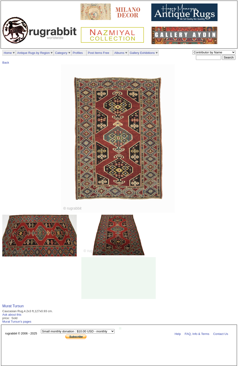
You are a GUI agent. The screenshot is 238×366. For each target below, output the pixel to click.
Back (5, 62)
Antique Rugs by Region (33, 53)
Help (178, 333)
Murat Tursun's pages (16, 321)
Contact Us (220, 333)
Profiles (78, 53)
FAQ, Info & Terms (197, 333)
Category (61, 53)
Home (8, 53)
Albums (119, 53)
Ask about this (11, 314)
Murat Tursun (13, 306)
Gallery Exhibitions (142, 53)
